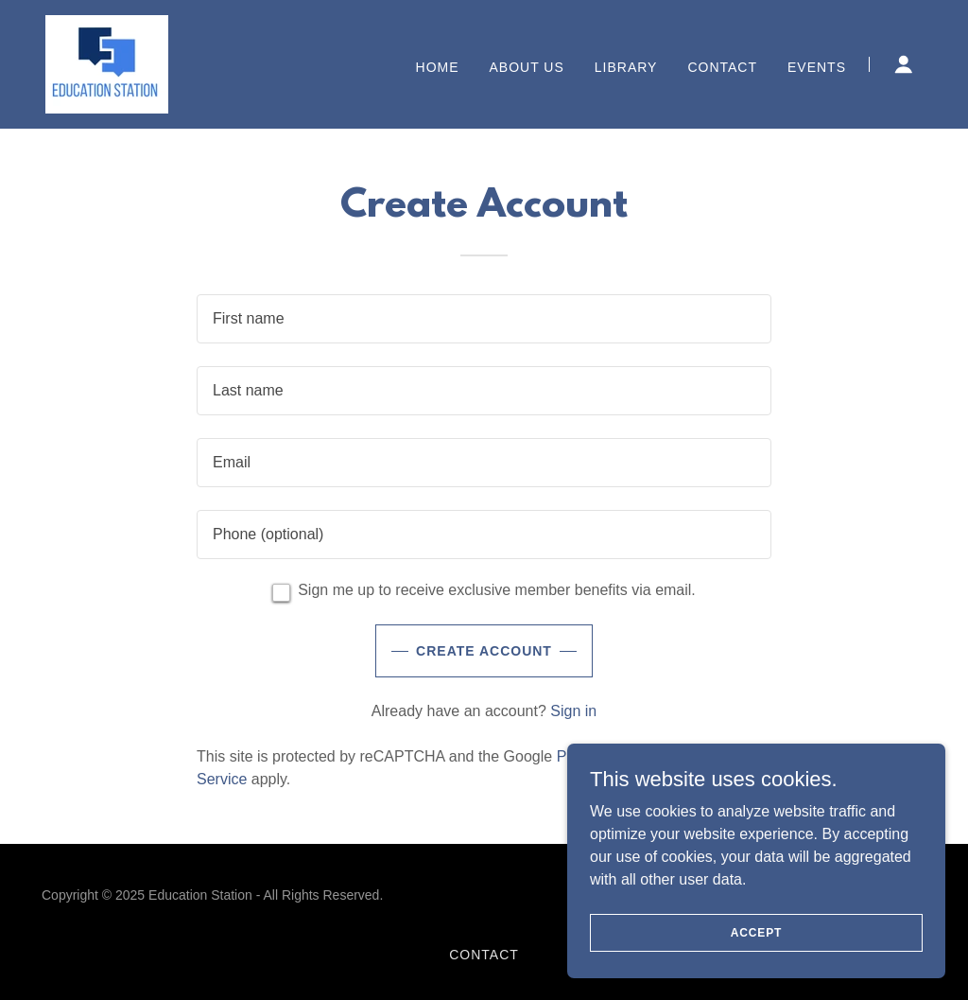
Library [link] (626, 67)
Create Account (484, 650)
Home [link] (437, 67)
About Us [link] (527, 67)
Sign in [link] (573, 711)
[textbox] (484, 318)
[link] (106, 63)
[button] (904, 64)
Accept (756, 932)
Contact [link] (722, 67)
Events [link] (816, 67)
